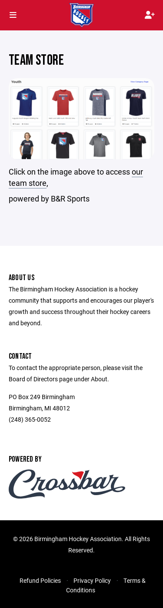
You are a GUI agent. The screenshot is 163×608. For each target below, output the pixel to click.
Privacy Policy (92, 580)
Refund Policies (40, 580)
